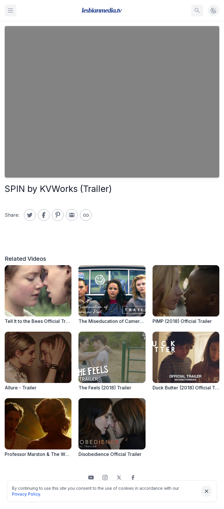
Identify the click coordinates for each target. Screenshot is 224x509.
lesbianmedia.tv (101, 10)
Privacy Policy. (26, 493)
